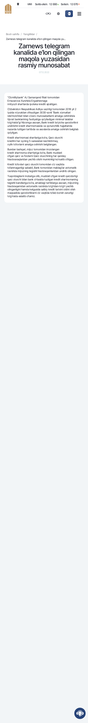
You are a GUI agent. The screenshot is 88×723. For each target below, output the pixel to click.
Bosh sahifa (12, 34)
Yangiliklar (29, 34)
